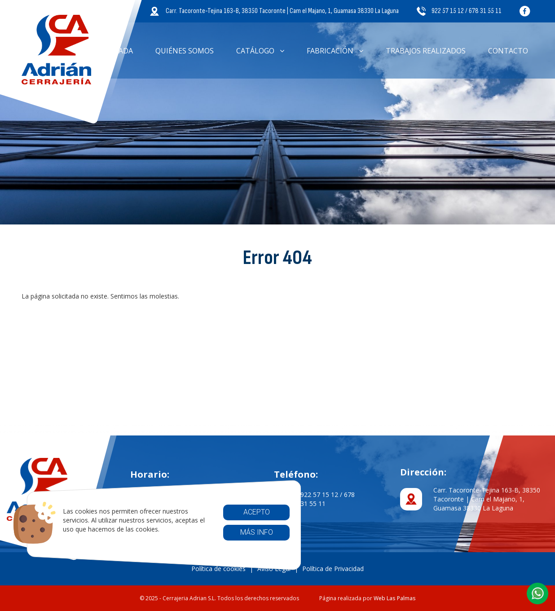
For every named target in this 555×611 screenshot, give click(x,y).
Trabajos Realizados (426, 51)
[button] (537, 593)
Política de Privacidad (333, 568)
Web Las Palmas (395, 598)
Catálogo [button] (260, 51)
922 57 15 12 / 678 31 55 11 (459, 11)
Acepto (256, 512)
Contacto (508, 51)
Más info (256, 532)
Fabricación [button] (335, 51)
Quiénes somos (184, 51)
